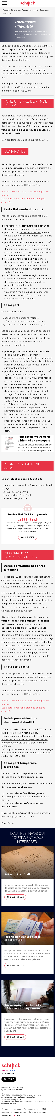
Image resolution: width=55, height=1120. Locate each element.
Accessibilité (6, 1112)
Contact (9, 1079)
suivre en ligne (16, 282)
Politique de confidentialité (34, 1109)
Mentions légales (15, 1109)
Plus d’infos (7, 823)
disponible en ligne (15, 229)
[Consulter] (27, 443)
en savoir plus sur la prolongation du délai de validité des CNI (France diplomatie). (25, 656)
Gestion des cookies (38, 1112)
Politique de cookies (21, 1112)
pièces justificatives (30, 232)
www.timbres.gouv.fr (20, 368)
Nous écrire (28, 537)
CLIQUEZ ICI (24, 743)
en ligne (21, 355)
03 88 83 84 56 (27, 519)
